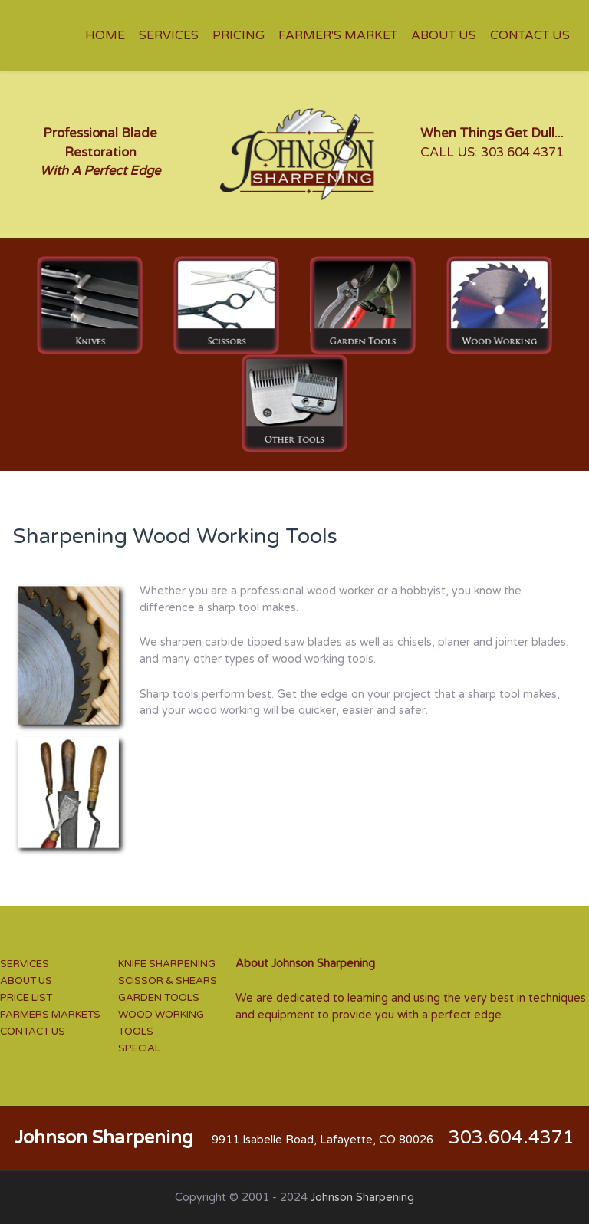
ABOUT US (26, 981)
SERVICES (24, 964)
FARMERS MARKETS (50, 1014)
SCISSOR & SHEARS (167, 981)
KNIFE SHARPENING (167, 964)
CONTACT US (32, 1031)
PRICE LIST (26, 998)
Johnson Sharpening (362, 1197)
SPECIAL (139, 1048)
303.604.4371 (522, 152)
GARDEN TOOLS (158, 998)
